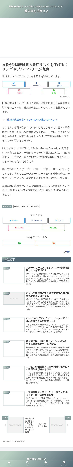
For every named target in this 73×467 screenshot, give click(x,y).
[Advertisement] (36, 38)
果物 (16, 206)
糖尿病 (25, 206)
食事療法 (34, 206)
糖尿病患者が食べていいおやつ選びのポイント (32, 119)
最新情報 (7, 206)
